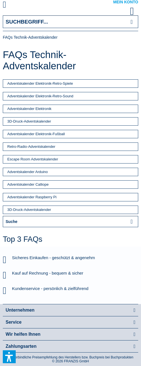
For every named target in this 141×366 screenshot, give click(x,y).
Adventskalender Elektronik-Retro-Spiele (40, 83)
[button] (9, 356)
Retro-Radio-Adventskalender (31, 146)
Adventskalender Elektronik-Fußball (36, 134)
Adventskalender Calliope (27, 184)
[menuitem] (11, 5)
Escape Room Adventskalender (32, 159)
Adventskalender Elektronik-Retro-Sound (40, 96)
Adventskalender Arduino (27, 172)
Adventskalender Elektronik (29, 109)
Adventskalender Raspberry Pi (32, 197)
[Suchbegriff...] (70, 21)
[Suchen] (131, 21)
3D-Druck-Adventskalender (29, 121)
